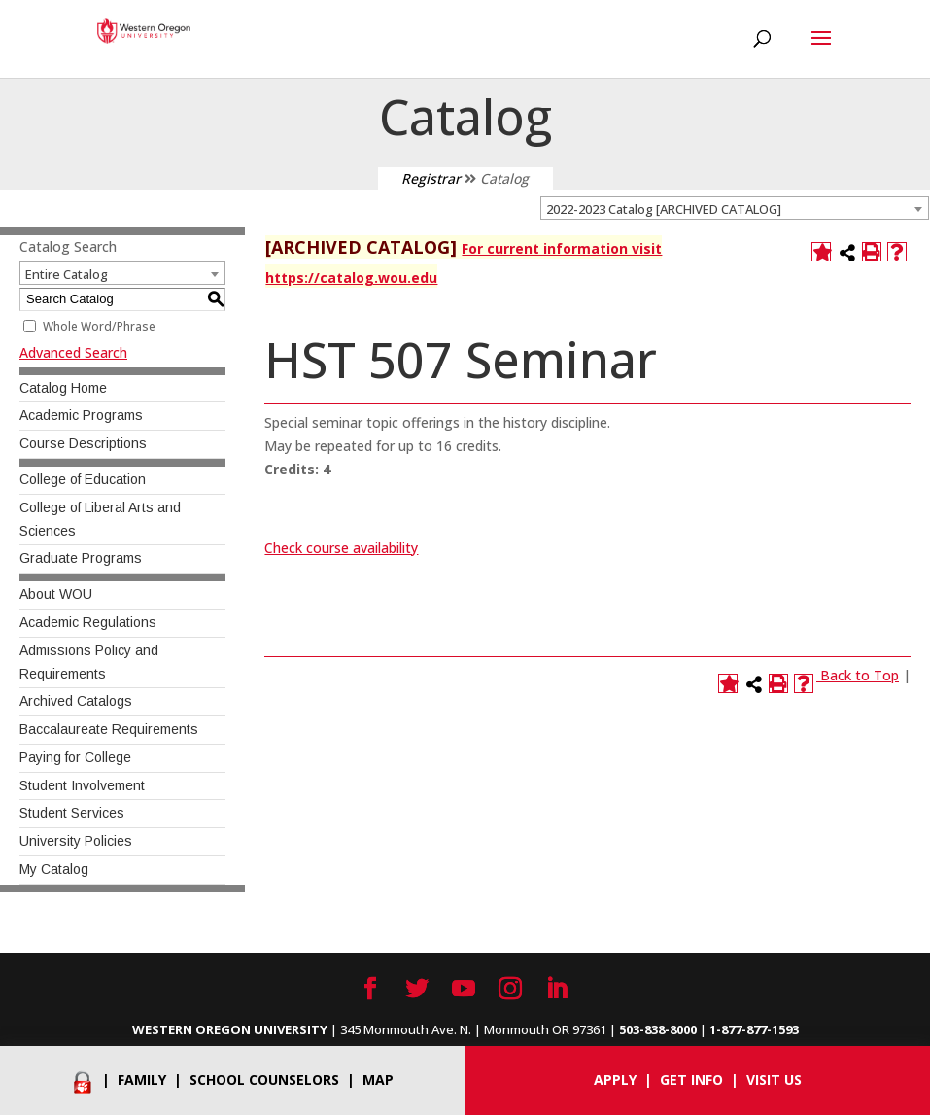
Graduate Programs (80, 558)
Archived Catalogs (75, 701)
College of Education (82, 479)
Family (142, 1079)
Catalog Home (63, 388)
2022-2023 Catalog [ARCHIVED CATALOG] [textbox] (663, 209)
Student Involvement (82, 785)
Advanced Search (73, 352)
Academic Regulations (87, 622)
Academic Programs (81, 415)
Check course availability (341, 548)
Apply (615, 1079)
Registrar (431, 178)
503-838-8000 (658, 1029)
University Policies (75, 841)
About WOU (55, 594)
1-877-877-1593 (754, 1029)
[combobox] (734, 208)
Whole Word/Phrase (99, 326)
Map (378, 1079)
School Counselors (264, 1079)
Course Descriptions (83, 443)
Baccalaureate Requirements (108, 729)
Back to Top (859, 675)
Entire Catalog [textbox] (66, 274)
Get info (691, 1079)
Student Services (71, 812)
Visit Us (774, 1079)
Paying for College (75, 757)
